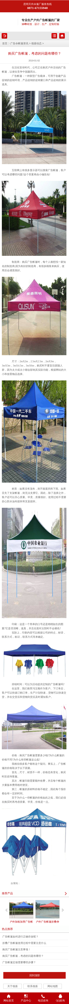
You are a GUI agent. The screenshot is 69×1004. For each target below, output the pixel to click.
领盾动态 (36, 43)
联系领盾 (32, 986)
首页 (4, 43)
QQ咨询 (60, 997)
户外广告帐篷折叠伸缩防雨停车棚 (47, 915)
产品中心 (26, 997)
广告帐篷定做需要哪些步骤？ (19, 962)
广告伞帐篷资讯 (19, 43)
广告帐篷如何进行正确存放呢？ (20, 936)
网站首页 (8, 997)
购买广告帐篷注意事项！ (16, 949)
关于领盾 (12, 986)
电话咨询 (43, 997)
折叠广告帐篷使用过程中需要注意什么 (24, 943)
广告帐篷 (17, 76)
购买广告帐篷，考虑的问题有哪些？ (23, 956)
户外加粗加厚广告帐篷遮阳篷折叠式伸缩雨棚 (21, 918)
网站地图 (52, 986)
